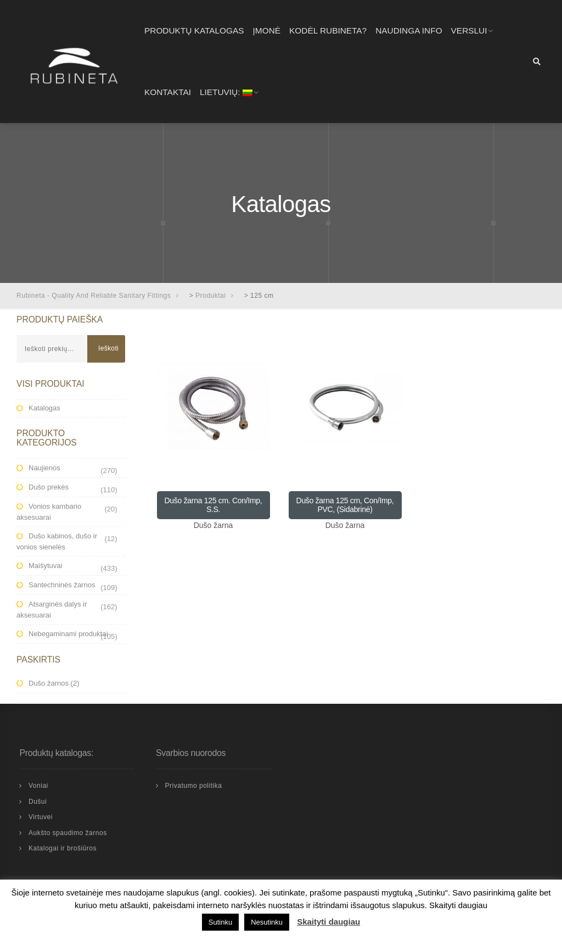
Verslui (469, 30)
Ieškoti (108, 348)
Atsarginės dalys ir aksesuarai (51, 609)
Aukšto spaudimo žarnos (68, 833)
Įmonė (266, 30)
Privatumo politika (193, 785)
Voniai (38, 785)
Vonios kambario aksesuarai (48, 511)
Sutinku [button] (220, 922)
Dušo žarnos (49, 683)
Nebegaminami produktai (68, 634)
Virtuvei (41, 817)
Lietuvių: (226, 92)
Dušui (38, 801)
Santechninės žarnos (62, 585)
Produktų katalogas (194, 30)
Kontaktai (167, 92)
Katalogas (44, 408)
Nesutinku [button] (267, 922)
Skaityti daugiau (328, 921)
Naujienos (44, 468)
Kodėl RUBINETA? (328, 30)
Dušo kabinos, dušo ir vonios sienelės (56, 541)
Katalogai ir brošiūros (63, 848)
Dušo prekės (49, 487)
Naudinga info (408, 30)
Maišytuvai (45, 565)
